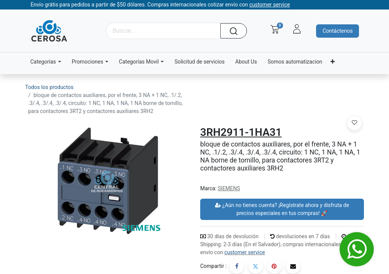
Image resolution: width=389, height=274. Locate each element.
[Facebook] (236, 266)
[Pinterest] (274, 266)
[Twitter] (255, 266)
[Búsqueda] (236, 30)
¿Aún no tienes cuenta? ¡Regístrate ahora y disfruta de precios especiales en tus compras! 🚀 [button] (282, 209)
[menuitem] (199, 62)
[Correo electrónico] (293, 266)
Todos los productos (49, 87)
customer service (244, 252)
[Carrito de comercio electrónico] (275, 29)
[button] (354, 123)
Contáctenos (338, 31)
